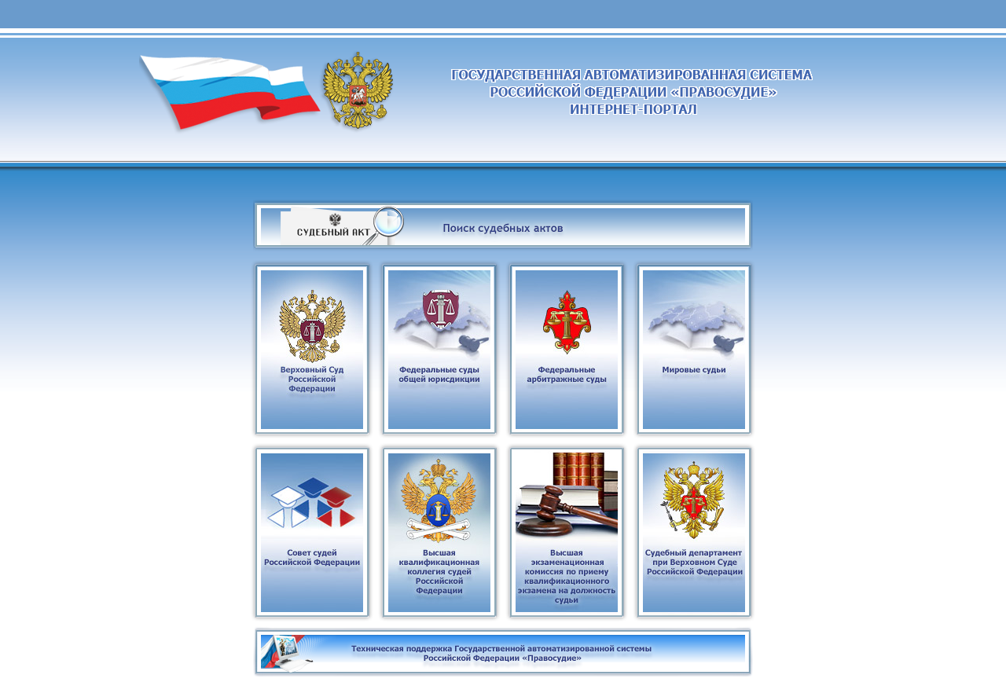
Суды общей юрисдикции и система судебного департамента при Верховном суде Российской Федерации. (503, 133)
